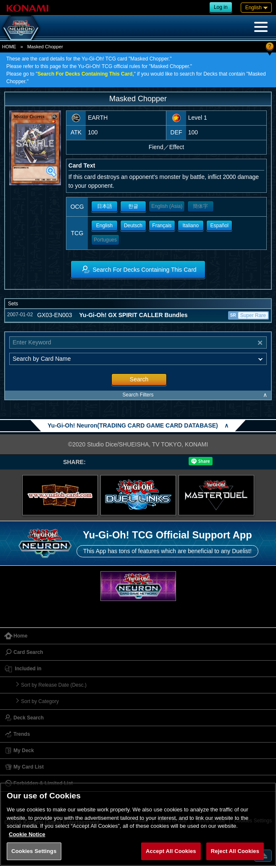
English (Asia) (166, 206)
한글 (133, 206)
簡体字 (200, 206)
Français (161, 225)
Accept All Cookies (171, 851)
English (104, 225)
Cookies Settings (34, 851)
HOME (9, 46)
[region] (138, 824)
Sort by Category (40, 701)
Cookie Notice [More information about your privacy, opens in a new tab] (27, 834)
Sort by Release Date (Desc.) (54, 685)
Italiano (190, 225)
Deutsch (133, 225)
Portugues (105, 240)
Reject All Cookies (235, 851)
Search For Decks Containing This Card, (85, 74)
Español (219, 225)
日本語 (104, 206)
